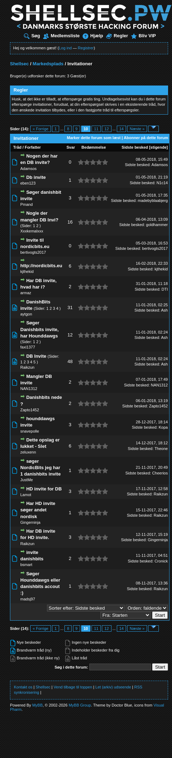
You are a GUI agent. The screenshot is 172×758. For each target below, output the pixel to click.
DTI (164, 289)
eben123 (28, 183)
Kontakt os (23, 687)
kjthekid (26, 271)
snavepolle (29, 431)
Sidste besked (135, 147)
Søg (32, 35)
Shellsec (19, 63)
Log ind (65, 48)
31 (69, 307)
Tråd (17, 147)
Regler (117, 35)
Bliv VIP (143, 35)
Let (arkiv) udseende (113, 687)
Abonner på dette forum (146, 138)
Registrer (86, 48)
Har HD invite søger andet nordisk (37, 510)
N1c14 (162, 183)
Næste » (137, 129)
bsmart (26, 564)
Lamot (25, 495)
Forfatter (33, 147)
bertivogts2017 (33, 252)
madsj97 (27, 599)
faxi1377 (27, 347)
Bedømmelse (94, 147)
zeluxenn (28, 452)
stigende (158, 147)
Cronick (161, 561)
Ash (164, 310)
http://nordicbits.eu (41, 265)
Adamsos (28, 168)
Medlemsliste (61, 35)
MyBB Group (80, 705)
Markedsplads (48, 63)
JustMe (26, 480)
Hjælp (93, 35)
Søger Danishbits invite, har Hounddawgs (39, 329)
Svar (71, 147)
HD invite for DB (44, 488)
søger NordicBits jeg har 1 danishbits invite (40, 467)
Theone (161, 448)
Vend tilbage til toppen (73, 687)
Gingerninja (30, 522)
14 (121, 129)
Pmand (26, 204)
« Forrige (40, 129)
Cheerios (160, 473)
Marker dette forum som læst (94, 138)
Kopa (163, 427)
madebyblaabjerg (153, 200)
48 (69, 361)
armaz (25, 293)
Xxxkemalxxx (31, 231)
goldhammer (157, 225)
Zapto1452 (29, 410)
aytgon (26, 314)
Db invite (36, 177)
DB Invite (36, 356)
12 (106, 129)
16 (69, 222)
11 (96, 129)
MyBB (37, 705)
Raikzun (27, 367)
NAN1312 (28, 388)
